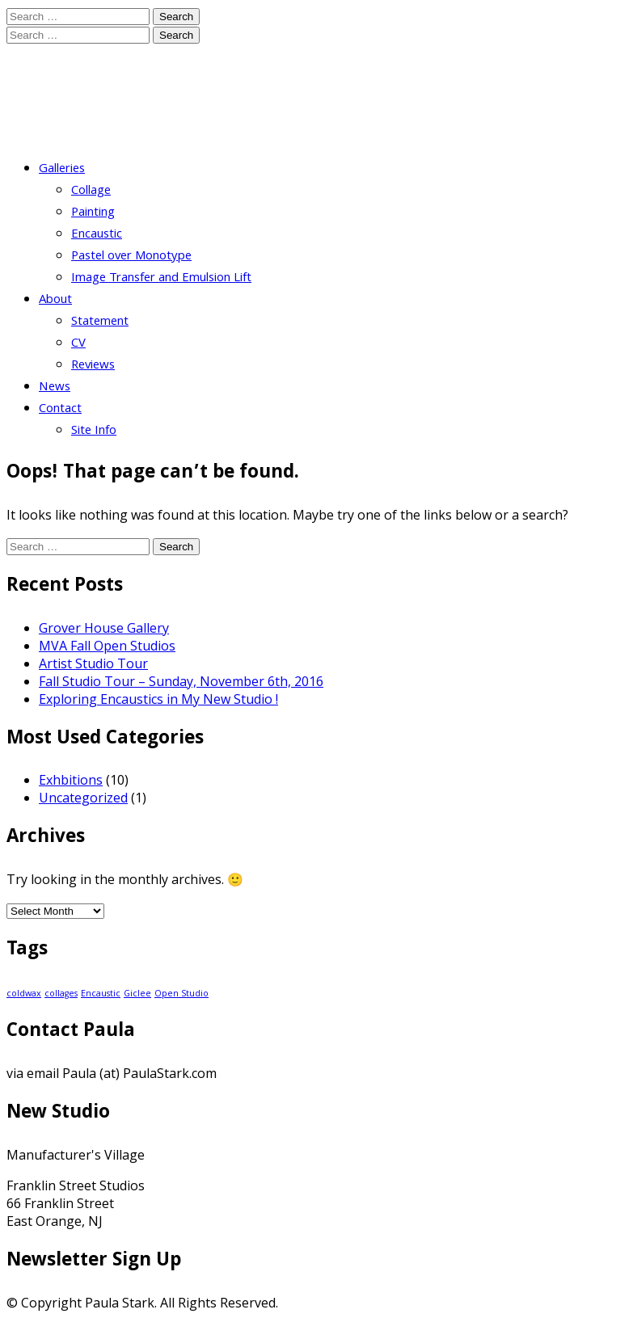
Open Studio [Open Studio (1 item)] (181, 993)
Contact (60, 409)
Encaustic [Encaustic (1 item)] (100, 993)
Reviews (93, 366)
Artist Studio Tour (93, 663)
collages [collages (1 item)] (61, 993)
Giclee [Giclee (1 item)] (137, 993)
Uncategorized (83, 797)
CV (78, 344)
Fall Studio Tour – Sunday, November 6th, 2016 (181, 681)
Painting (93, 213)
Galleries (62, 169)
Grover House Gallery (104, 628)
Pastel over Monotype (131, 256)
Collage (91, 191)
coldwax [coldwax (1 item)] (23, 993)
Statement (100, 322)
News (54, 387)
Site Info (93, 431)
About (55, 300)
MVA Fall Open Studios (107, 646)
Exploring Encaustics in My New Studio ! (158, 699)
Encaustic (96, 235)
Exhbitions (71, 780)
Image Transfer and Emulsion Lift (161, 278)
